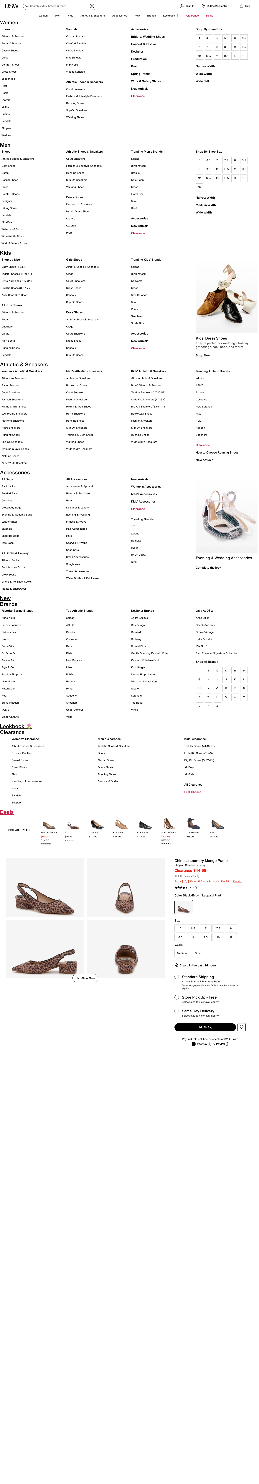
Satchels (6, 529)
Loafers (5, 100)
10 (199, 56)
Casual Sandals (75, 36)
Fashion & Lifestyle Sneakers (84, 96)
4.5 (208, 38)
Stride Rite (137, 323)
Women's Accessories (146, 486)
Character (7, 326)
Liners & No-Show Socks (16, 581)
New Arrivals (139, 88)
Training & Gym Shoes (15, 449)
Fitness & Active (76, 522)
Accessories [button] (119, 15)
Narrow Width (205, 66)
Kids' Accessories (143, 501)
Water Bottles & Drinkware (82, 578)
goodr (134, 547)
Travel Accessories (77, 571)
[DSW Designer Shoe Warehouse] (11, 5)
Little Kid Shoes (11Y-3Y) (16, 281)
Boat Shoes (8, 166)
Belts (69, 500)
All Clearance (193, 784)
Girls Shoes (74, 259)
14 (235, 178)
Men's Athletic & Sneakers (84, 371)
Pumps (5, 114)
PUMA (199, 421)
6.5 (244, 38)
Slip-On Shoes (74, 302)
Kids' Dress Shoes (211, 338)
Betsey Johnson (11, 625)
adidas (135, 159)
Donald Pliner (139, 646)
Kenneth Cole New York (145, 660)
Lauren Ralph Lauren (143, 674)
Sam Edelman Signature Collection (217, 653)
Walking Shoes (75, 117)
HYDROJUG (138, 555)
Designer (137, 51)
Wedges (6, 135)
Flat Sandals (73, 57)
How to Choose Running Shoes (217, 452)
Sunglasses (73, 564)
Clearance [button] (192, 15)
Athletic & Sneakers (13, 36)
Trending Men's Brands (147, 151)
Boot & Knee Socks (13, 567)
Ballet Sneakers (11, 385)
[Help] (198, 876)
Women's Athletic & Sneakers (21, 371)
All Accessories (76, 479)
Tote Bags (7, 543)
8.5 (226, 47)
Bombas (136, 540)
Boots (5, 173)
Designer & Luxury (77, 507)
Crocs (134, 187)
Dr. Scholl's (8, 653)
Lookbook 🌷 (171, 15)
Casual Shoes (9, 50)
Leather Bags (9, 522)
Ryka (69, 688)
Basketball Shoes (76, 385)
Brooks (135, 173)
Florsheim (137, 194)
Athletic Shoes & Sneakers (84, 82)
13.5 (226, 178)
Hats (69, 536)
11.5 (226, 56)
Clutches (6, 500)
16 (199, 187)
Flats (4, 86)
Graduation (139, 59)
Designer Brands (142, 610)
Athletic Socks (10, 560)
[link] (49, 832)
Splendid (136, 695)
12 (235, 56)
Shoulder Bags (10, 536)
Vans (69, 717)
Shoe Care (72, 550)
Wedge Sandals (75, 72)
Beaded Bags (9, 493)
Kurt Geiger (138, 667)
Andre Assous (139, 618)
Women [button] (43, 15)
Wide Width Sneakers (14, 463)
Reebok (200, 428)
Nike (134, 201)
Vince (134, 710)
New (137, 15)
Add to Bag (205, 1027)
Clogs (4, 57)
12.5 (208, 178)
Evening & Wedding (78, 514)
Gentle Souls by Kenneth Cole (149, 653)
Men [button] (57, 15)
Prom (134, 66)
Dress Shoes (9, 72)
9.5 (244, 47)
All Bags (7, 479)
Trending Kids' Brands (146, 259)
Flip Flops (72, 64)
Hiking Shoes (9, 208)
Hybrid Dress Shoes (78, 211)
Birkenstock (138, 166)
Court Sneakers (75, 89)
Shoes (5, 29)
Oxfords (71, 225)
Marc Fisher (8, 681)
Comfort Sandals (76, 43)
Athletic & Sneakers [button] (92, 15)
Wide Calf (202, 81)
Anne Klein (8, 618)
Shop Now (203, 355)
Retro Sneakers (10, 428)
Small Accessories (77, 557)
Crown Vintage (205, 632)
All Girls (189, 774)
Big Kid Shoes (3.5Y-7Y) (16, 288)
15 (243, 178)
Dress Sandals (74, 50)
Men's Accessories (144, 494)
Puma (134, 309)
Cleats (5, 333)
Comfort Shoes (10, 64)
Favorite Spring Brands (17, 610)
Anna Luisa (202, 618)
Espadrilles (8, 79)
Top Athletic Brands (79, 610)
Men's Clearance (109, 739)
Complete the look (208, 567)
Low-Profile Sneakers (14, 413)
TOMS (5, 710)
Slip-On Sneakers (76, 110)
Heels (4, 93)
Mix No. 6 (201, 646)
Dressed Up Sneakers (79, 204)
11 (217, 56)
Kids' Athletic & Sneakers (148, 371)
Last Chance (192, 792)
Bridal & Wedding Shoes (148, 36)
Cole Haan (137, 180)
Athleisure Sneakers (13, 378)
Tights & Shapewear (13, 589)
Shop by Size (10, 259)
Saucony (71, 695)
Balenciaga (138, 625)
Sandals (6, 121)
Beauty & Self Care (78, 493)
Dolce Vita (7, 646)
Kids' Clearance (195, 739)
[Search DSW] (60, 6)
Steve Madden (10, 703)
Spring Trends (140, 73)
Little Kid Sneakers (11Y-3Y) (148, 399)
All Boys (189, 767)
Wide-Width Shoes (12, 236)
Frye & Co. (7, 667)
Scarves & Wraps (76, 543)
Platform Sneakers (12, 421)
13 (243, 56)
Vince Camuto (10, 717)
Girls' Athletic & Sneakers (146, 378)
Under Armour (74, 710)
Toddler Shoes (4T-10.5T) (16, 274)
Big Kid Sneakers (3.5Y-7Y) (148, 406)
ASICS (200, 385)
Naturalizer (8, 688)
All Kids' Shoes (11, 305)
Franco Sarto (9, 660)
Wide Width (204, 73)
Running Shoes (75, 103)
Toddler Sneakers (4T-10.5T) (148, 392)
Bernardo (136, 632)
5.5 (226, 38)
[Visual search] (92, 6)
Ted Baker (137, 703)
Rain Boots (8, 341)
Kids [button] (70, 15)
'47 (133, 526)
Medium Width (206, 205)
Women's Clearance (25, 739)
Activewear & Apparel (79, 486)
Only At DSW (204, 610)
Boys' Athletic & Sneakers (147, 385)
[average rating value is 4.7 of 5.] (184, 887)
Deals (209, 15)
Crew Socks (8, 574)
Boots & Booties (11, 43)
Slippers (6, 128)
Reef (134, 208)
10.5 (208, 56)
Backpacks (8, 486)
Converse (136, 281)
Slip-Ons (6, 222)
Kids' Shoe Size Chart (14, 295)
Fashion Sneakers (12, 399)
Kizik (69, 653)
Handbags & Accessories (27, 781)
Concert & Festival (143, 44)
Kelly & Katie (204, 639)
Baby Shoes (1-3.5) (13, 267)
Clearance (138, 96)
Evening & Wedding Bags (16, 514)
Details (237, 881)
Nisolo (135, 688)
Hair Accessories (76, 529)
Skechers (136, 316)
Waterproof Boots (12, 229)
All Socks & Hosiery (15, 553)
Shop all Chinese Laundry (189, 865)
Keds (69, 646)
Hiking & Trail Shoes (13, 406)
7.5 (208, 47)
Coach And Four (205, 625)
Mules (5, 107)
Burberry (136, 639)
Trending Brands (142, 519)
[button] (241, 1027)
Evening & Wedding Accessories (224, 557)
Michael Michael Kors (144, 681)
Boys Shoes (74, 312)
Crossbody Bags (11, 507)
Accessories (139, 29)
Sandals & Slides (108, 781)
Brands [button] (151, 15)
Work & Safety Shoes (146, 81)
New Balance (139, 295)
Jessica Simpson (11, 674)
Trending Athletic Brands (213, 371)
